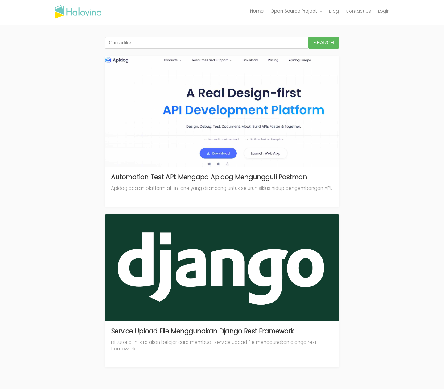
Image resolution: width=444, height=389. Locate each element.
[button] (296, 11)
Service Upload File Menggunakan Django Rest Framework (202, 331)
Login (384, 11)
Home (257, 11)
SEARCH (323, 42)
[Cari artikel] (206, 43)
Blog (334, 11)
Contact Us (358, 11)
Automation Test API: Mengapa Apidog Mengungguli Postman (209, 177)
